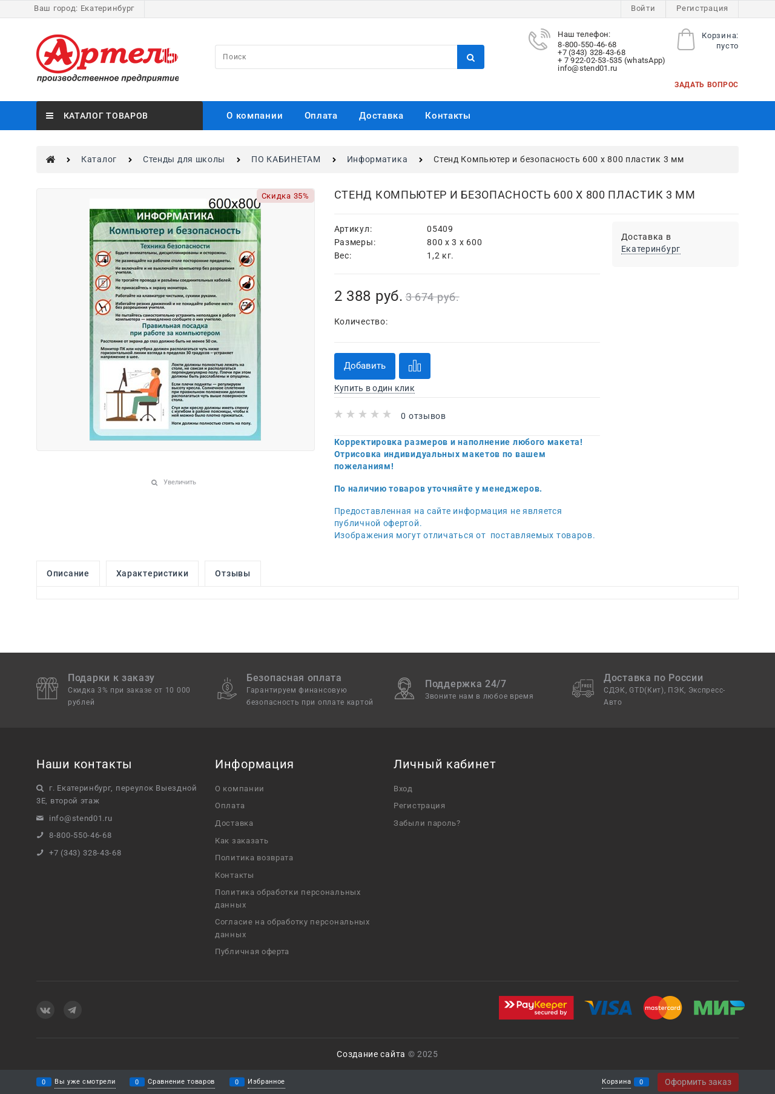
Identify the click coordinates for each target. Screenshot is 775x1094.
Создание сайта (371, 1054)
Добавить (365, 365)
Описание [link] (68, 573)
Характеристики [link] (152, 573)
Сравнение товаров (181, 1082)
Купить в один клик (374, 388)
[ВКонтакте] (45, 1010)
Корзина (616, 1082)
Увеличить (179, 482)
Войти (643, 8)
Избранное (266, 1082)
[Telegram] (73, 1010)
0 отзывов (423, 416)
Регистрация (702, 8)
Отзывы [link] (232, 573)
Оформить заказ (698, 1082)
